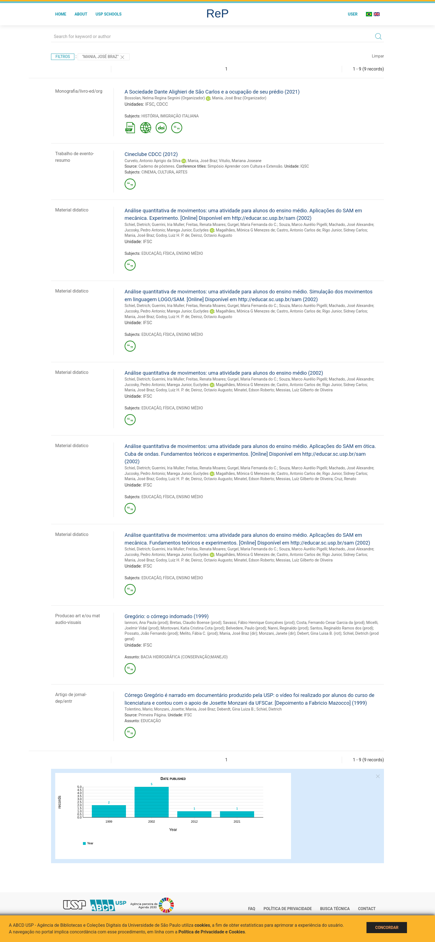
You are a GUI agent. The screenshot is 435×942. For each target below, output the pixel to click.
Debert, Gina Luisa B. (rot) (319, 633)
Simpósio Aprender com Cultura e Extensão (245, 166)
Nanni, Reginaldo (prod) (288, 628)
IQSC (304, 166)
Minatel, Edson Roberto (254, 390)
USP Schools (109, 14)
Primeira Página (152, 715)
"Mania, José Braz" (103, 57)
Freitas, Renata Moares (206, 224)
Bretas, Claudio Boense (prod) (195, 622)
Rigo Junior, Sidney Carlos (344, 230)
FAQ (251, 908)
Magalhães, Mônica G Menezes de (245, 230)
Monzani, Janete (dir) (277, 633)
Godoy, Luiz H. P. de (172, 235)
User (353, 14)
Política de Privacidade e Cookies (211, 932)
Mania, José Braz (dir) (238, 633)
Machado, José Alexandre (351, 224)
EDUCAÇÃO (151, 253)
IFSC (149, 104)
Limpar (378, 56)
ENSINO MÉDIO (189, 253)
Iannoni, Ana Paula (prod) (146, 622)
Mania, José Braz (202, 160)
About (81, 14)
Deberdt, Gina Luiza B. (236, 709)
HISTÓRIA (150, 116)
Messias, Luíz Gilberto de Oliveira (304, 390)
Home (60, 14)
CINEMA (148, 172)
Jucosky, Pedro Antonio (145, 230)
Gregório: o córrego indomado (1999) (167, 616)
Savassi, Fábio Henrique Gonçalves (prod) (259, 622)
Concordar (386, 927)
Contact (367, 908)
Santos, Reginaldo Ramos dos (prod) (341, 628)
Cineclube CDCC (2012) (151, 154)
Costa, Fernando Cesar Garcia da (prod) (330, 622)
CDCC (162, 104)
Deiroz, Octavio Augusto (211, 235)
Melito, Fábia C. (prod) (199, 633)
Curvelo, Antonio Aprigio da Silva (153, 160)
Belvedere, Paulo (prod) (246, 628)
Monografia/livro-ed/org (78, 91)
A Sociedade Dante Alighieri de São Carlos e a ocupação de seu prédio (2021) (212, 92)
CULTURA (166, 172)
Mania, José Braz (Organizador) (239, 98)
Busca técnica (335, 908)
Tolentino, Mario (138, 709)
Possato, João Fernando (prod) (151, 633)
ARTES (182, 172)
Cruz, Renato (345, 479)
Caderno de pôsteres (156, 166)
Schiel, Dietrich (137, 224)
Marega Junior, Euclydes (188, 230)
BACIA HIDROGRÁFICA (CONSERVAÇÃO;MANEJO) (184, 657)
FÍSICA (168, 253)
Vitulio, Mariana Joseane (240, 160)
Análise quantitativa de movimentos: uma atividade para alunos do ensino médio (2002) (224, 373)
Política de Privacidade (288, 908)
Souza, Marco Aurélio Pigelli (303, 224)
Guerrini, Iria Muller (168, 224)
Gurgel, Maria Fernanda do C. (252, 224)
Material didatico (71, 210)
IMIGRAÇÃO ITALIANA (179, 116)
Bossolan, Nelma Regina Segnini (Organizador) (165, 98)
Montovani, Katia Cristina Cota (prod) (192, 628)
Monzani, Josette (169, 709)
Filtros (62, 56)
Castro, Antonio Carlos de (298, 230)
